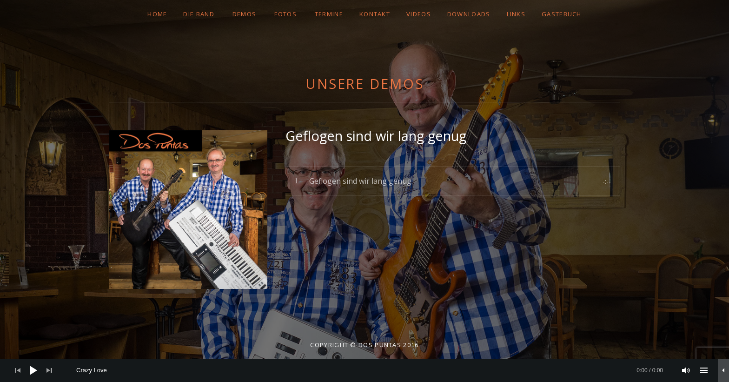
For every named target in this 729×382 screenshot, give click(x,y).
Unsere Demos (364, 83)
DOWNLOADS (468, 14)
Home (157, 14)
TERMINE (329, 14)
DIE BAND (198, 14)
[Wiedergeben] (33, 370)
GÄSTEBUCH (562, 14)
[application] (364, 370)
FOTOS (285, 14)
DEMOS (244, 14)
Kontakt (374, 14)
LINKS (516, 14)
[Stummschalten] (686, 370)
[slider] (369, 370)
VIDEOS (418, 14)
